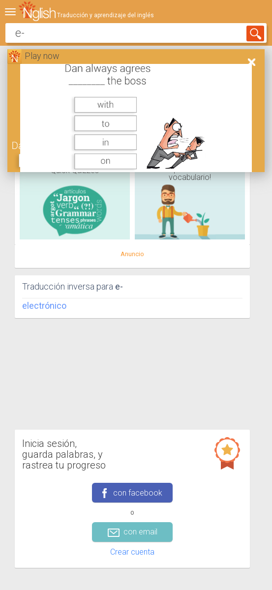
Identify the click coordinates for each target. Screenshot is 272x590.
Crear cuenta (132, 552)
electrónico (44, 305)
